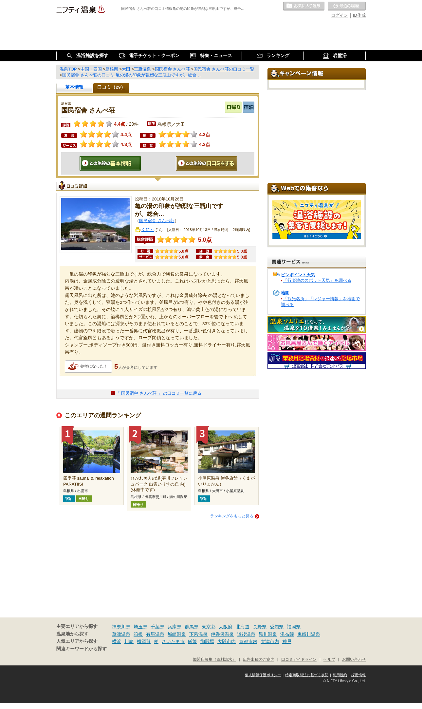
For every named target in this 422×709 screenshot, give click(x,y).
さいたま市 (173, 641)
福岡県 (294, 626)
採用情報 (358, 675)
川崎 (129, 641)
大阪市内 (226, 641)
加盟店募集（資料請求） (214, 659)
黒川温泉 (268, 634)
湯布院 (287, 634)
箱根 (138, 634)
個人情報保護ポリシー (263, 675)
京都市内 (248, 641)
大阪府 (225, 626)
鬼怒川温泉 (308, 634)
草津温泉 (121, 634)
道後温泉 (246, 634)
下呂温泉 (198, 634)
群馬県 (191, 626)
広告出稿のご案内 (258, 659)
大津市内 (270, 641)
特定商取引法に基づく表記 (306, 675)
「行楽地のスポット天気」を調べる (317, 280)
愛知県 (277, 626)
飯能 (192, 641)
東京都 (208, 626)
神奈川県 (121, 626)
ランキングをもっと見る (231, 516)
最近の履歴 (347, 6)
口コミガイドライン (299, 659)
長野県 (259, 626)
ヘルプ (329, 659)
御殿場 (207, 641)
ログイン (339, 15)
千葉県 (157, 626)
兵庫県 (174, 626)
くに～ (147, 229)
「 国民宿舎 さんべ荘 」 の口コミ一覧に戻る (158, 393)
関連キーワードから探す (81, 648)
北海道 (242, 626)
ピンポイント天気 (298, 274)
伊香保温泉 (222, 634)
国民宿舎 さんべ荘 (156, 220)
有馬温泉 (155, 634)
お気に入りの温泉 (303, 6)
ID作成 (359, 15)
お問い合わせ (354, 659)
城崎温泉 (177, 634)
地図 (285, 292)
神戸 (286, 641)
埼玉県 (140, 626)
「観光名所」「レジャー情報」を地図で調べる (320, 301)
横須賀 (144, 641)
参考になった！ (94, 366)
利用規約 (340, 675)
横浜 (116, 641)
